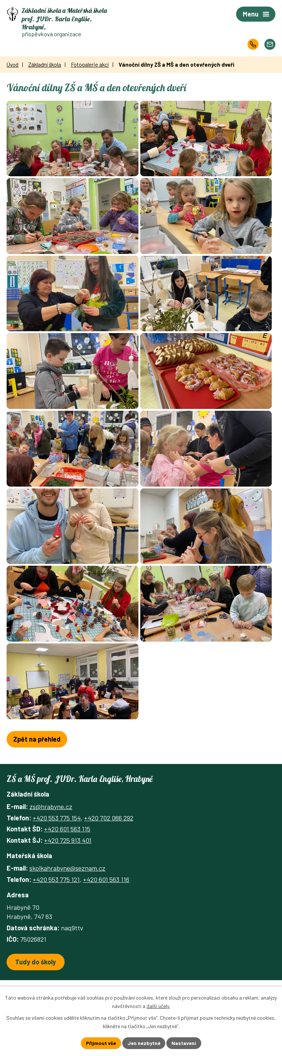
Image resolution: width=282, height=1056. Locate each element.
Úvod (12, 64)
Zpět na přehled (37, 778)
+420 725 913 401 (67, 879)
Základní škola (44, 64)
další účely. (158, 1006)
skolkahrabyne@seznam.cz (67, 907)
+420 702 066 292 (108, 857)
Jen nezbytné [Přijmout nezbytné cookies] (143, 1043)
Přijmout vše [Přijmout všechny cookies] (101, 1043)
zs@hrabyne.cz (50, 846)
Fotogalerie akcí (90, 64)
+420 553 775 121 (56, 918)
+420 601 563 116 (106, 918)
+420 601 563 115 (67, 868)
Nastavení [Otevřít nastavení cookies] (184, 1043)
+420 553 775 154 (57, 857)
